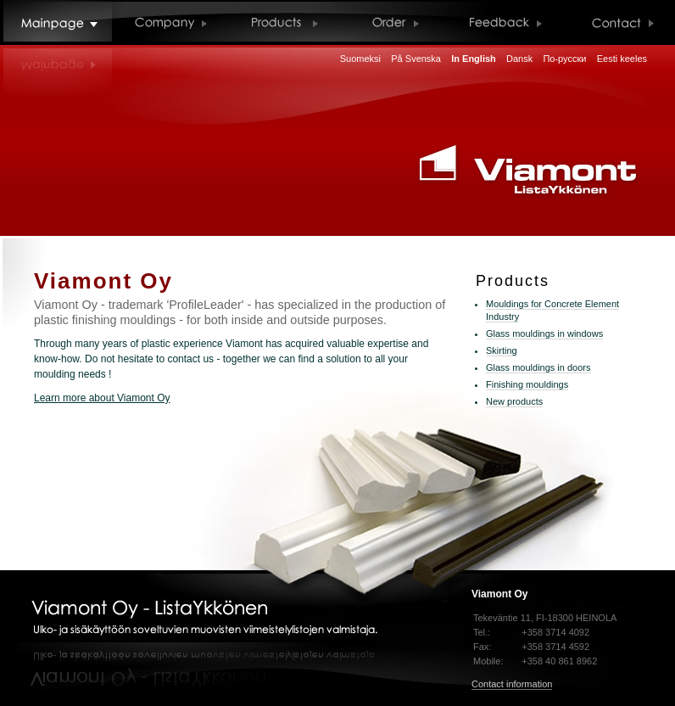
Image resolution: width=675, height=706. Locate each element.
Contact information (511, 684)
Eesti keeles (622, 58)
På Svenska (416, 58)
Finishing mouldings (527, 384)
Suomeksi (360, 58)
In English (473, 58)
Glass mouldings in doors (538, 367)
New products (514, 401)
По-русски (564, 58)
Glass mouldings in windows (544, 333)
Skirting (501, 350)
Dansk (519, 58)
